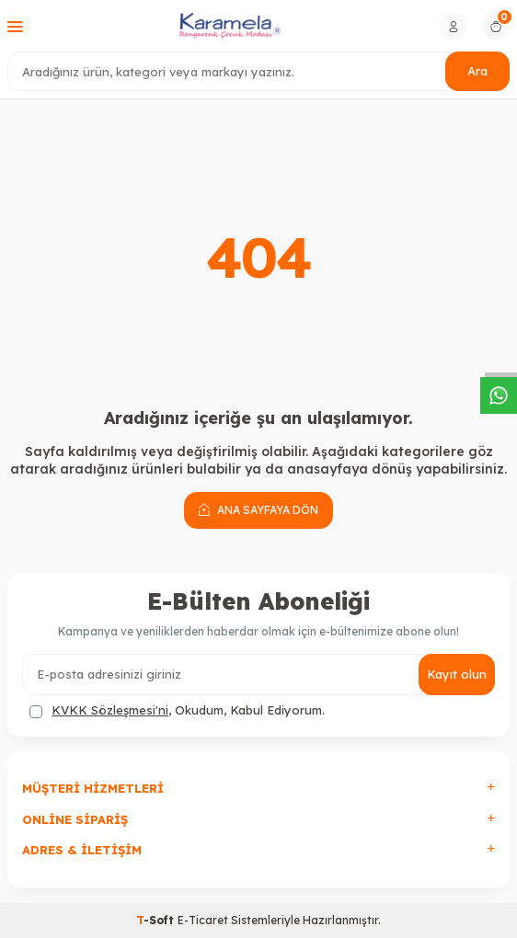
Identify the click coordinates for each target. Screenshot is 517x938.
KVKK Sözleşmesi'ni (110, 710)
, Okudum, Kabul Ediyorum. (177, 710)
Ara (477, 70)
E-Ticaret (203, 920)
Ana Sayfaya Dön (258, 509)
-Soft (157, 920)
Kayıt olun (457, 674)
